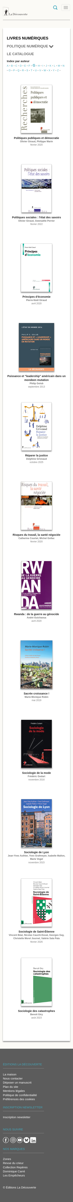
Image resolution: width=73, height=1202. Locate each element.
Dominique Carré (14, 1171)
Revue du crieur (13, 1163)
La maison (9, 1074)
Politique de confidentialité (20, 1095)
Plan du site (10, 1086)
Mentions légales (14, 1090)
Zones (7, 1159)
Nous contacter (13, 1078)
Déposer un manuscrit (17, 1082)
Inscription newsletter (16, 1117)
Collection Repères (15, 1167)
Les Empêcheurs (14, 1175)
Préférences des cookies (19, 1099)
